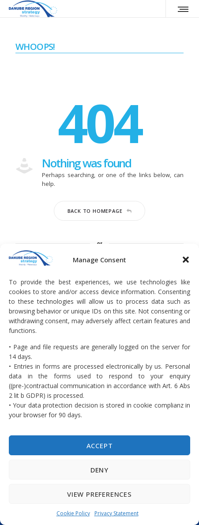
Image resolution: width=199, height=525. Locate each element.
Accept (99, 445)
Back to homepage (100, 211)
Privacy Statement (116, 513)
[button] (185, 259)
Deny (99, 469)
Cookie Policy (73, 513)
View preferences (99, 494)
